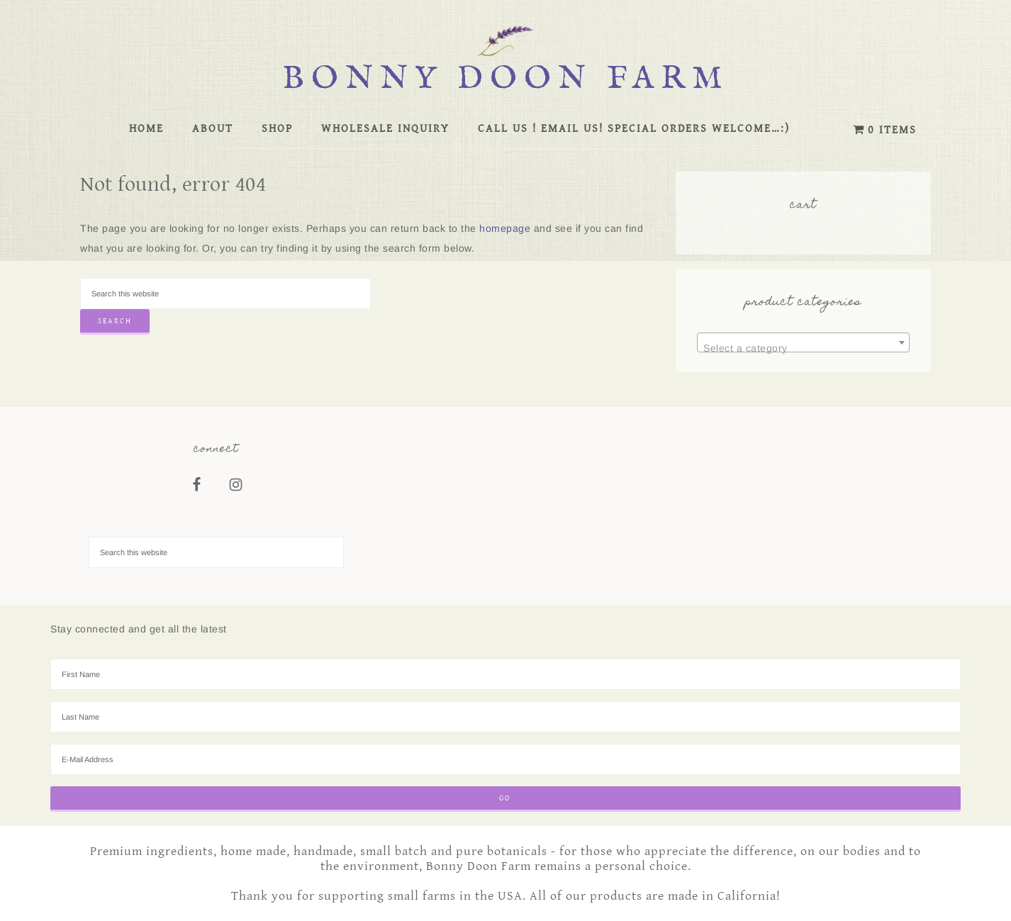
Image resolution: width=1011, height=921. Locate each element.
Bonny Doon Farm (505, 79)
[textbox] (803, 348)
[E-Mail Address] (505, 759)
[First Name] (505, 674)
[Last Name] (505, 716)
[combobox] (803, 342)
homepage (504, 228)
